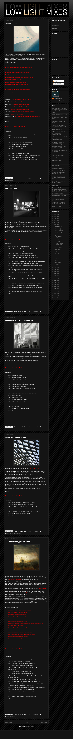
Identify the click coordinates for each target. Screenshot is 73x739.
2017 (55, 273)
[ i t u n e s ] (23, 126)
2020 (55, 267)
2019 (55, 269)
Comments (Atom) (29, 726)
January (57, 264)
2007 (55, 295)
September (58, 247)
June (56, 253)
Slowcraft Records (56, 206)
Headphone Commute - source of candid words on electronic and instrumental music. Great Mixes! (59, 116)
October (57, 229)
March (57, 260)
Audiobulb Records (57, 160)
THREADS (55, 23)
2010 (55, 288)
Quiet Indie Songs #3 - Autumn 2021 (20, 320)
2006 (55, 297)
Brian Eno (15, 533)
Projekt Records (56, 163)
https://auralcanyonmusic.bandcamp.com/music (23, 111)
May (56, 256)
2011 (55, 286)
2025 (55, 216)
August (57, 249)
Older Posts (44, 722)
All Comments (57, 83)
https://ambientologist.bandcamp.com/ (21, 104)
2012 (55, 284)
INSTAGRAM (55, 25)
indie (10, 429)
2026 (55, 214)
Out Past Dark (11, 189)
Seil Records (55, 185)
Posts (55, 81)
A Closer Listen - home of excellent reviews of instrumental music (58, 133)
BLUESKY (54, 28)
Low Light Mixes (58, 98)
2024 (55, 218)
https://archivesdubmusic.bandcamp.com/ (19, 109)
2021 (55, 224)
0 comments (35, 178)
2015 (55, 278)
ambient (11, 180)
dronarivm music (56, 165)
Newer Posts (8, 722)
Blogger (44, 735)
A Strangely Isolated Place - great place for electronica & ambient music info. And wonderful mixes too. (59, 127)
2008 (55, 293)
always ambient (11, 23)
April (56, 258)
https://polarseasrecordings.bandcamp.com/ (21, 101)
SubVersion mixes (56, 158)
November (58, 226)
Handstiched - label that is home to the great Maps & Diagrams (58, 177)
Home (26, 722)
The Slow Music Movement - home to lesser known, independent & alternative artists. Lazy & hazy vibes (59, 201)
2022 (55, 222)
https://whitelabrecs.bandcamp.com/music (21, 99)
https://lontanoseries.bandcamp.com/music (19, 106)
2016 (55, 276)
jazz (14, 716)
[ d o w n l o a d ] (16, 126)
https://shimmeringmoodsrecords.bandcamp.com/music (27, 116)
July (56, 251)
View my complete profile (58, 100)
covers (19, 533)
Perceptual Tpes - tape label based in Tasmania (59, 182)
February (57, 262)
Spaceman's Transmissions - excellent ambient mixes (59, 154)
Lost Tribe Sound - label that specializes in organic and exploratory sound (59, 172)
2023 (55, 220)
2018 (55, 271)
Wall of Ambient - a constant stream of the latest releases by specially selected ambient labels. (60, 110)
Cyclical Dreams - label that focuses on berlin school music (59, 196)
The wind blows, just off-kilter (17, 542)
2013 (55, 282)
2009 (55, 291)
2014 (55, 280)
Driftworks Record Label (58, 168)
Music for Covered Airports (16, 437)
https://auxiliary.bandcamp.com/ (17, 114)
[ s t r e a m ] (8, 126)
